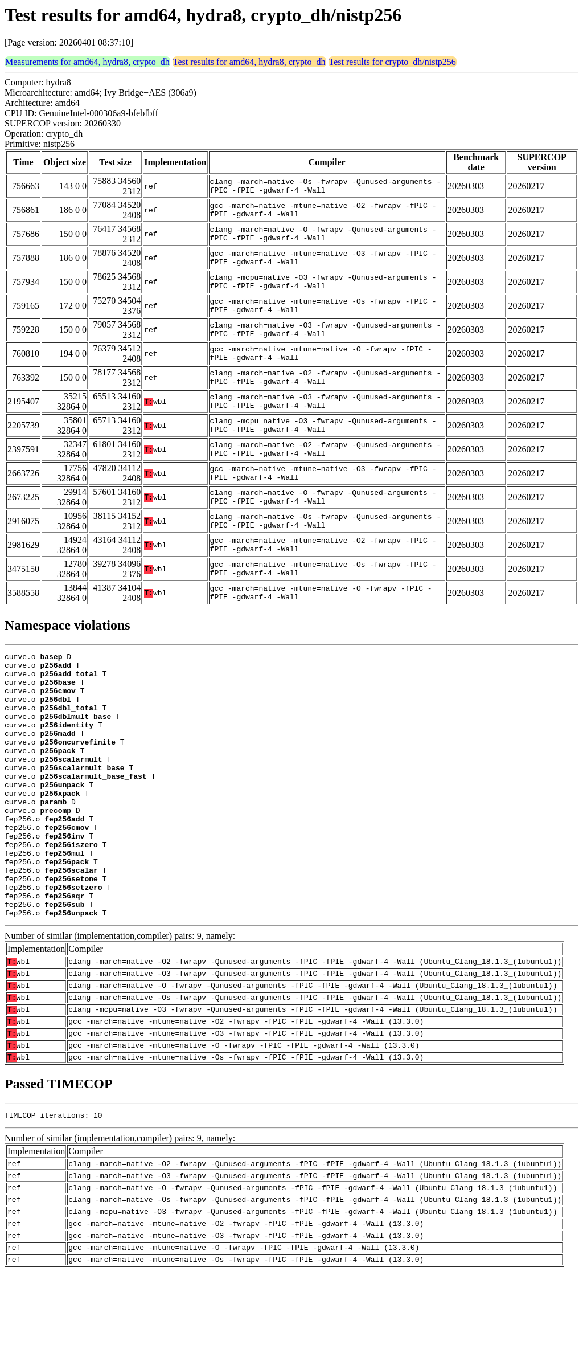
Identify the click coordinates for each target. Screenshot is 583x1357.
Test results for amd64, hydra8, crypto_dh (249, 62)
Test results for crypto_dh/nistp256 (392, 62)
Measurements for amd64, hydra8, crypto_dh (87, 62)
